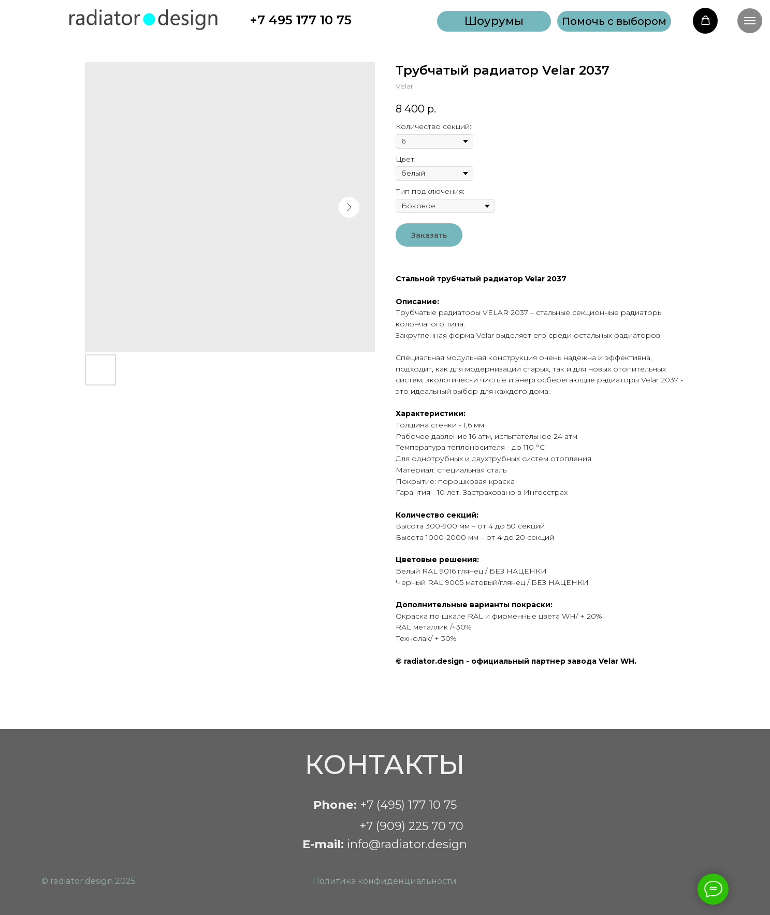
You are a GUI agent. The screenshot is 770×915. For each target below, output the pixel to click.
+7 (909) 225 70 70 (411, 826)
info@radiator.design (384, 844)
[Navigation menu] (750, 20)
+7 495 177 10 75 (301, 19)
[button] (614, 21)
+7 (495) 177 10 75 (385, 804)
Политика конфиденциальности (385, 881)
